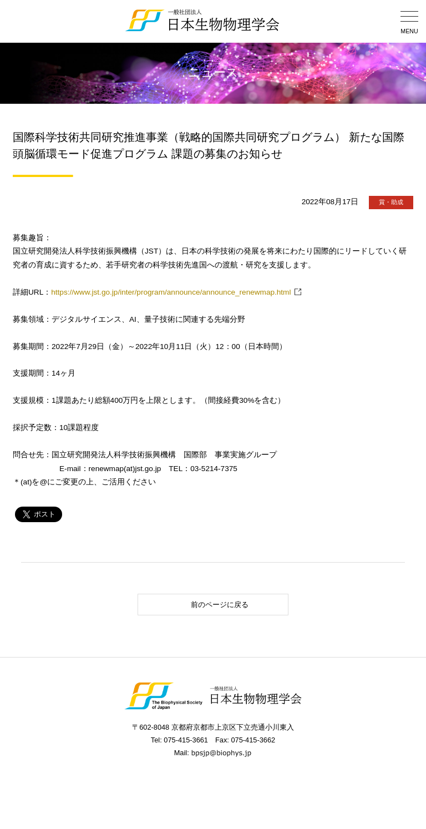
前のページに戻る (196, 604)
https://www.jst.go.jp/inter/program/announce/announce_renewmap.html (171, 292)
